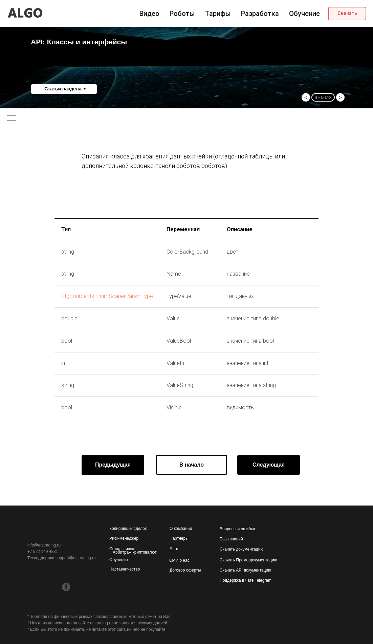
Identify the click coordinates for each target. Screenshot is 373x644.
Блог (174, 548)
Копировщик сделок (128, 528)
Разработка (260, 13)
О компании (181, 528)
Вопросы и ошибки (237, 529)
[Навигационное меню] (11, 118)
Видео (149, 13)
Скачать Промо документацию (248, 560)
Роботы (182, 13)
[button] (347, 13)
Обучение (304, 13)
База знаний (231, 539)
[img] (66, 573)
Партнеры (179, 538)
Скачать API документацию (245, 570)
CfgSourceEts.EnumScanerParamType (107, 296)
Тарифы (218, 13)
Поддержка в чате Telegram (245, 580)
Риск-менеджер (123, 538)
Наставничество (124, 569)
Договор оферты (185, 570)
